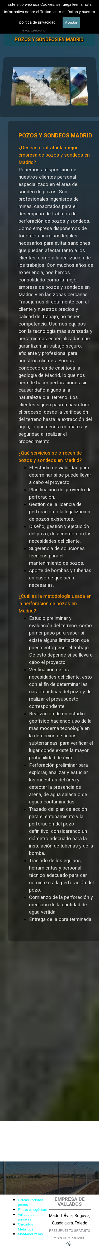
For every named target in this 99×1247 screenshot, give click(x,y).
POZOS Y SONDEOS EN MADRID (49, 40)
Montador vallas (30, 1234)
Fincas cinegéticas (32, 1210)
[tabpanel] (27, 1216)
